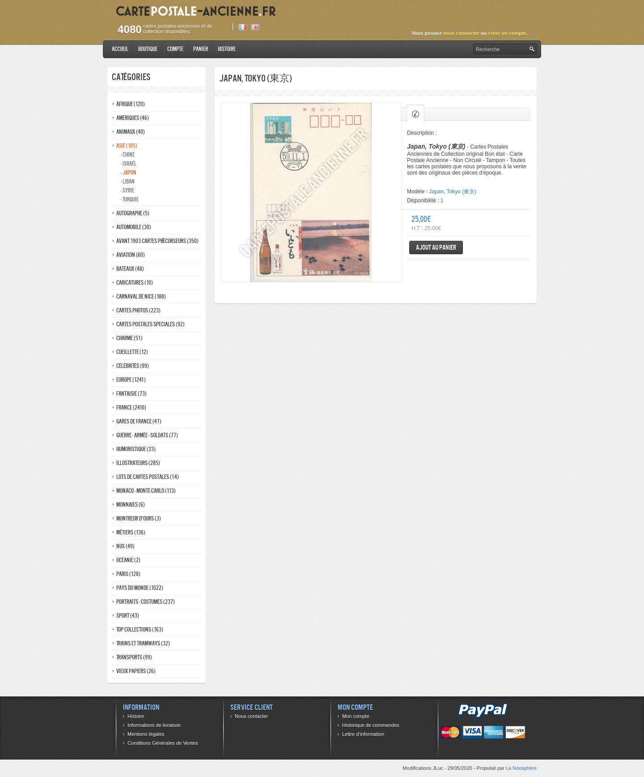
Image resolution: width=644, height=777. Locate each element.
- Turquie (130, 199)
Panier (200, 49)
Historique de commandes (370, 725)
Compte (175, 49)
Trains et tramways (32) (143, 643)
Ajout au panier (436, 247)
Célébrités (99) (132, 366)
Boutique (147, 49)
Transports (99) (134, 657)
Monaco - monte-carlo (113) (146, 490)
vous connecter (461, 33)
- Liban (128, 181)
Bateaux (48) (130, 268)
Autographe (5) (132, 213)
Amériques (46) (132, 118)
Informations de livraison (154, 725)
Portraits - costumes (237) (145, 601)
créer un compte (507, 33)
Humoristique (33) (136, 449)
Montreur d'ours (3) (138, 518)
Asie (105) (126, 145)
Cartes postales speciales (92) (150, 324)
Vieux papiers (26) (136, 671)
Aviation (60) (130, 255)
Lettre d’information (363, 734)
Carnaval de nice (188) (141, 296)
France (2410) (131, 407)
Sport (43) (127, 615)
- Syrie (127, 190)
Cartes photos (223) (138, 310)
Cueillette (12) (132, 352)
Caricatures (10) (134, 282)
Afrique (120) (130, 104)
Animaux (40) (130, 131)
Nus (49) (125, 546)
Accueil (120, 49)
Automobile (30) (133, 227)
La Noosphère (521, 768)
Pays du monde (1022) (139, 588)
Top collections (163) (139, 629)
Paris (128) (128, 574)
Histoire (227, 49)
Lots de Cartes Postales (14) (147, 477)
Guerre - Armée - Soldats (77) (147, 435)
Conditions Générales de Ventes (162, 743)
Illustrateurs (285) (138, 463)
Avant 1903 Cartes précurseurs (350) (157, 241)
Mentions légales (146, 734)
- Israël (128, 163)
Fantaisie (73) (131, 393)
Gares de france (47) (138, 421)
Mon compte (355, 716)
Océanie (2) (128, 560)
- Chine (128, 154)
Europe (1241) (131, 379)
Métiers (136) (130, 532)
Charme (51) (129, 338)
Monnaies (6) (130, 504)
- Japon (128, 172)
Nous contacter (251, 716)
